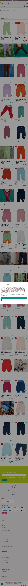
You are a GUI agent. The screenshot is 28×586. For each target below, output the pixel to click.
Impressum (15, 302)
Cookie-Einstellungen (18, 294)
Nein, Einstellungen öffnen (14, 300)
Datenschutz (12, 302)
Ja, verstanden (14, 297)
